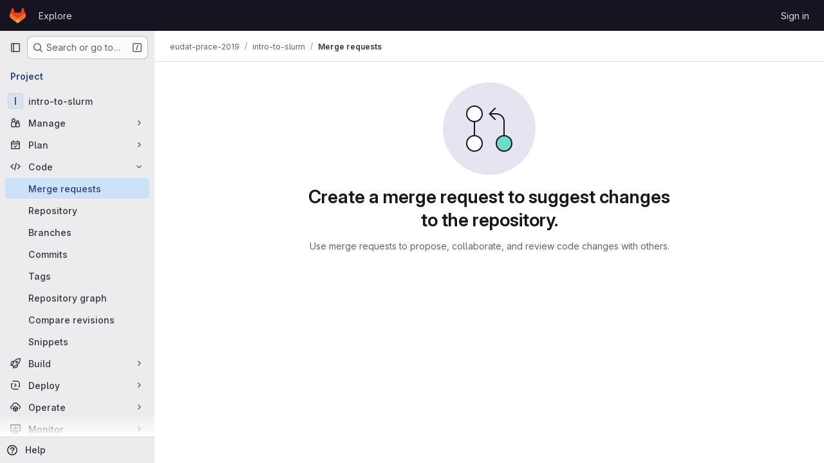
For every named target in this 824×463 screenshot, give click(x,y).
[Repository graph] (77, 297)
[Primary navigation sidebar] (15, 47)
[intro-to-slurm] (77, 101)
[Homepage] (17, 15)
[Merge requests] (77, 188)
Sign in (795, 15)
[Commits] (77, 254)
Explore (55, 15)
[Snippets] (77, 341)
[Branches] (77, 232)
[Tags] (77, 276)
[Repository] (77, 210)
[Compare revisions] (77, 319)
